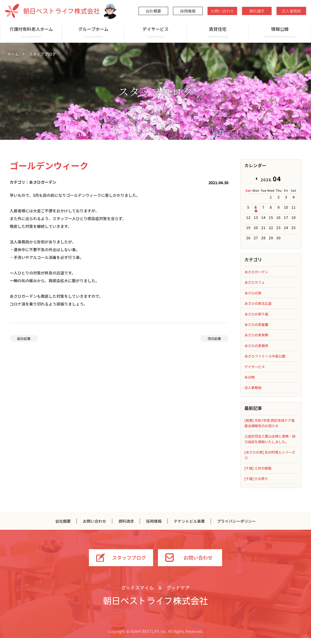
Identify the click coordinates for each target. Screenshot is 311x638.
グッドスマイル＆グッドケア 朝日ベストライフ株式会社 (155, 595)
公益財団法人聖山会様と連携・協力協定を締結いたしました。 (269, 439)
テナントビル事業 (189, 521)
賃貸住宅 (218, 32)
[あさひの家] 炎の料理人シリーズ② (269, 455)
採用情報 (188, 11)
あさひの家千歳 (256, 314)
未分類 (249, 377)
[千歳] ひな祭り (256, 478)
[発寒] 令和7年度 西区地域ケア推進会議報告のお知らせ (269, 423)
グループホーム (93, 32)
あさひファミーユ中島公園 (264, 356)
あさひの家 (252, 292)
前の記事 (24, 338)
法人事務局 (291, 11)
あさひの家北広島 (258, 303)
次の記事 (214, 338)
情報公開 (280, 32)
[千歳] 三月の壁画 (257, 468)
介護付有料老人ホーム (31, 32)
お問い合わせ (222, 11)
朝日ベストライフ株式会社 (52, 11)
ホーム (13, 54)
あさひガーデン (256, 271)
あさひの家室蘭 (256, 324)
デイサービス (155, 32)
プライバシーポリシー (236, 521)
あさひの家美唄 (256, 345)
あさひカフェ (254, 282)
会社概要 (153, 11)
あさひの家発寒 (256, 334)
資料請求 (257, 11)
